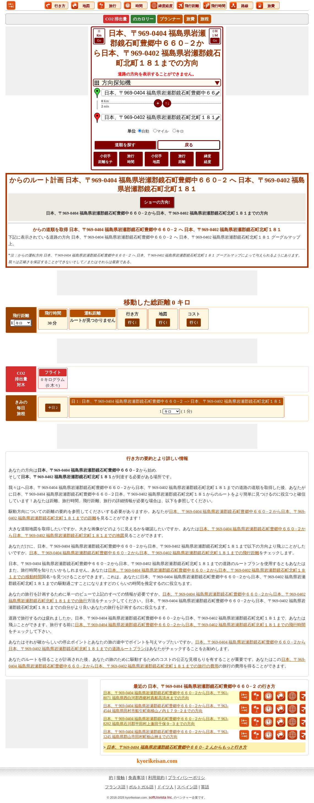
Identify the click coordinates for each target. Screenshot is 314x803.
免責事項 (136, 777)
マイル (162, 131)
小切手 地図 (156, 159)
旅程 (204, 19)
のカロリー (143, 19)
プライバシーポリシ (186, 777)
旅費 (190, 19)
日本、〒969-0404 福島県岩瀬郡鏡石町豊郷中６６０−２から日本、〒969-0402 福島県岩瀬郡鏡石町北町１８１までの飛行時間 (190, 625)
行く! (132, 322)
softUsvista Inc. (161, 797)
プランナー (170, 19)
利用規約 (156, 777)
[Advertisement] (47, 60)
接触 (120, 777)
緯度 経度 (207, 159)
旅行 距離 (181, 159)
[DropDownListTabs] (157, 82)
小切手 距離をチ (105, 159)
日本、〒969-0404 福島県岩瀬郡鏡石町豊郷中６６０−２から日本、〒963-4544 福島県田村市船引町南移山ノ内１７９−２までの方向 (165, 708)
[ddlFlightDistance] (22, 323)
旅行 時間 (130, 159)
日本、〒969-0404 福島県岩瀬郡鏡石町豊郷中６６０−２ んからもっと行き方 (176, 747)
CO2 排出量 (116, 19)
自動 (145, 131)
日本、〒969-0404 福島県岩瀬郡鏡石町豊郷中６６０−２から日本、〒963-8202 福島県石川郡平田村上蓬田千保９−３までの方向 (165, 721)
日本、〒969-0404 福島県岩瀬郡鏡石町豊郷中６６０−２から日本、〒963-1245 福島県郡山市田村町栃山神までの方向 (165, 734)
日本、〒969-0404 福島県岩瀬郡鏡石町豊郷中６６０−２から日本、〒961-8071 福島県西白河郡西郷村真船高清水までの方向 (165, 695)
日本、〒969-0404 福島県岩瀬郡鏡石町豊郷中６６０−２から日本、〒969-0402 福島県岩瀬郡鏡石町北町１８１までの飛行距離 (144, 553)
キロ (180, 131)
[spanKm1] (171, 411)
